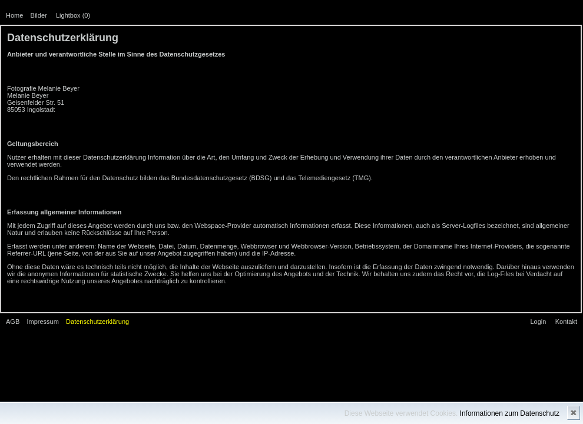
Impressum (42, 321)
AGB (12, 321)
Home (14, 15)
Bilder (39, 15)
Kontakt (566, 321)
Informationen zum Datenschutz (509, 413)
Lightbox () (73, 15)
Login (538, 321)
